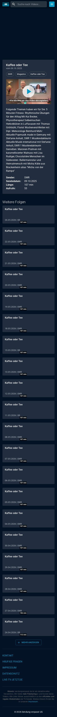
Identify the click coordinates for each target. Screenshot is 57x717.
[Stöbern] (52, 4)
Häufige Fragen (12, 661)
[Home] (6, 4)
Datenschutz (11, 673)
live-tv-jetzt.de (12, 679)
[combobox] (32, 4)
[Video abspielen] (28, 91)
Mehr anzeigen (28, 642)
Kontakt (7, 655)
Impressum (9, 667)
